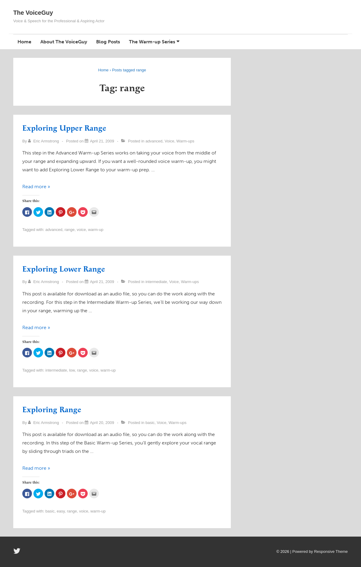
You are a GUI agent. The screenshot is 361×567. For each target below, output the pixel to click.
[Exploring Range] (102, 422)
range (69, 229)
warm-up (95, 229)
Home (24, 42)
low (72, 370)
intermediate (156, 281)
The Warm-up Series (152, 42)
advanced (154, 141)
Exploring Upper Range (64, 128)
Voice (169, 141)
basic (150, 422)
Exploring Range (51, 410)
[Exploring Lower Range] (102, 281)
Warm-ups (185, 141)
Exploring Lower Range (63, 269)
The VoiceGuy (33, 12)
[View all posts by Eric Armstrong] (44, 141)
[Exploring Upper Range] (102, 141)
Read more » (36, 186)
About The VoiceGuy (63, 42)
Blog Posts (108, 42)
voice (81, 229)
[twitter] (17, 553)
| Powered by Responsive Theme (319, 551)
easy (61, 511)
